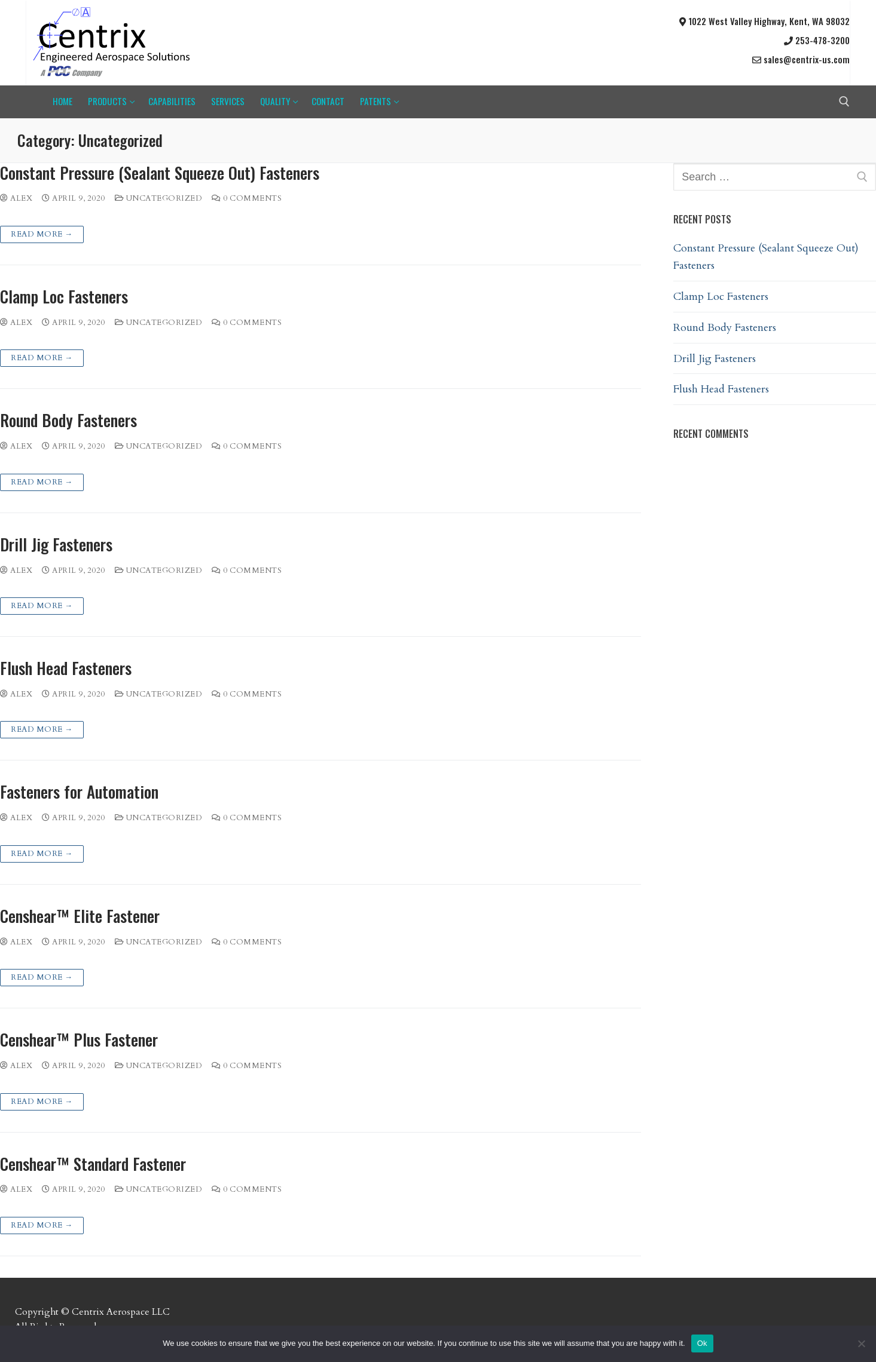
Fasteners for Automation (79, 792)
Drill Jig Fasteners (56, 544)
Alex (16, 198)
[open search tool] (844, 101)
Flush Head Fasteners (66, 668)
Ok (702, 1343)
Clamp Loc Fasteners (64, 296)
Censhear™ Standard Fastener (93, 1164)
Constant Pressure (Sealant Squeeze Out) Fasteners (159, 173)
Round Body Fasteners (68, 420)
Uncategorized (159, 198)
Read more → (42, 234)
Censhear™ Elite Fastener (80, 916)
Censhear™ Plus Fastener (79, 1040)
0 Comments (247, 198)
